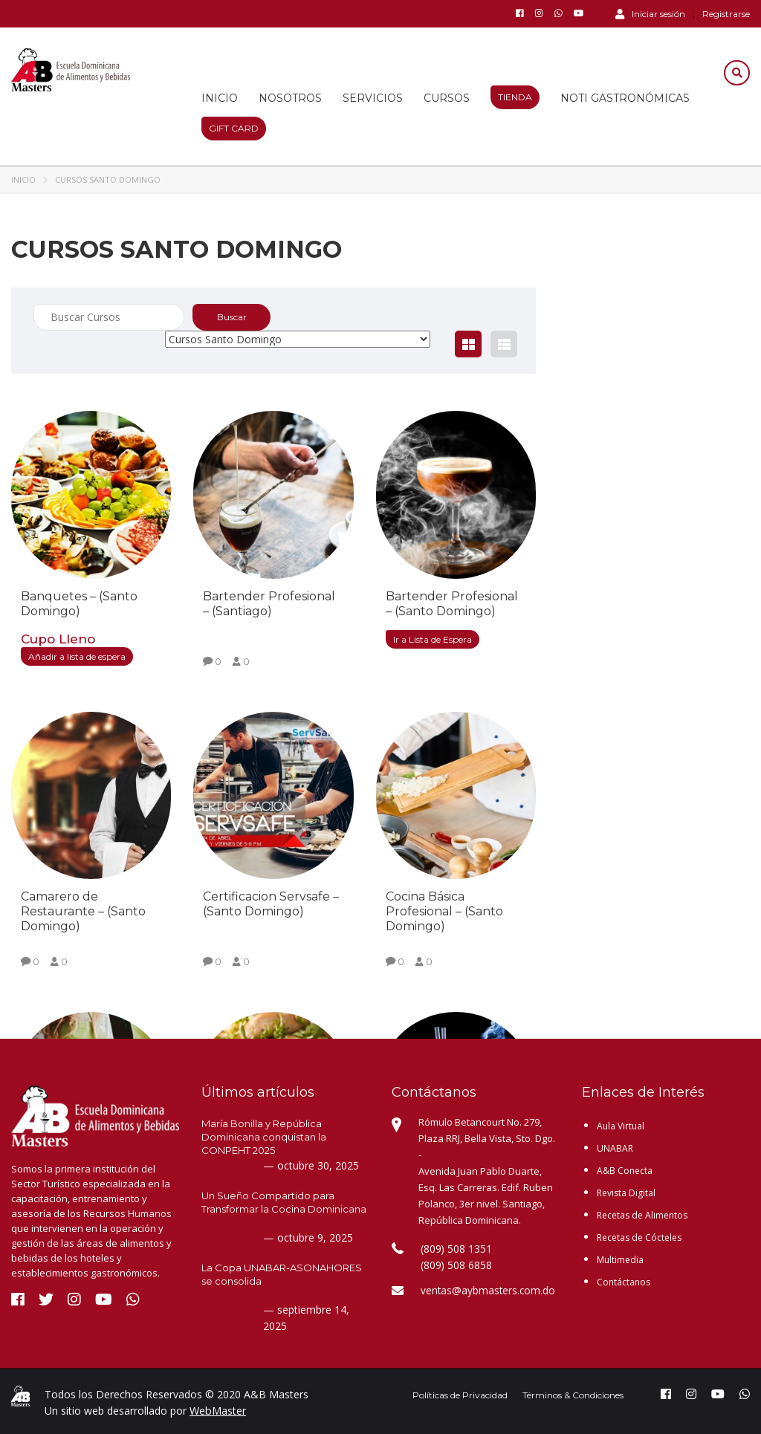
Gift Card (234, 128)
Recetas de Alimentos (642, 1215)
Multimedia (620, 1259)
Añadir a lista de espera (77, 656)
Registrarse (726, 14)
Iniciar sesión (650, 13)
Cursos (447, 98)
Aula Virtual (620, 1126)
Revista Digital (626, 1193)
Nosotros (290, 98)
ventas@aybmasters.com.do (485, 1290)
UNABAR (615, 1148)
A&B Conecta (624, 1170)
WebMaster (217, 1411)
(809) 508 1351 (451, 1249)
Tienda (515, 97)
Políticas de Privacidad (460, 1395)
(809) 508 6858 (451, 1265)
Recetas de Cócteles (639, 1237)
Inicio (219, 98)
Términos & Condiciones (573, 1395)
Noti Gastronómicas (625, 98)
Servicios (373, 98)
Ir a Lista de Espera (432, 639)
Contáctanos (623, 1282)
